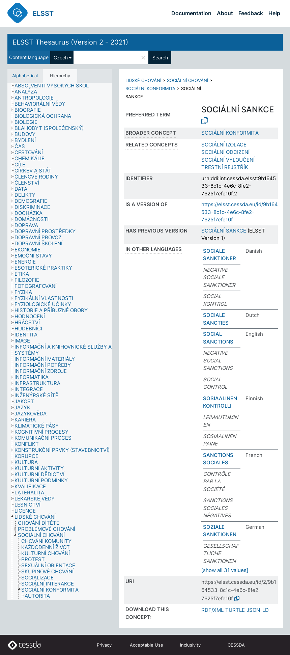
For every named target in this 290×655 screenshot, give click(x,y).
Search (160, 57)
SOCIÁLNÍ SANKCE (223, 230)
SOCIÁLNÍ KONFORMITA (150, 88)
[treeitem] (54, 86)
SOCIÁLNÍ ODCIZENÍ (225, 152)
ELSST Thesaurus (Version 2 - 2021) (70, 42)
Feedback (250, 13)
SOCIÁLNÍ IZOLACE (223, 144)
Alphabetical (25, 75)
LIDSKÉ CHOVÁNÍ (143, 80)
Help (274, 13)
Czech (61, 57)
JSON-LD (257, 610)
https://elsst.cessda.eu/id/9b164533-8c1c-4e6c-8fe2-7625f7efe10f (239, 212)
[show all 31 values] (224, 570)
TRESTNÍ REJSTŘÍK (224, 167)
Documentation (191, 13)
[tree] (59, 342)
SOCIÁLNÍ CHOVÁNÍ (187, 80)
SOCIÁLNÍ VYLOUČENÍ (228, 160)
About (225, 13)
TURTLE (235, 610)
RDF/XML (212, 610)
